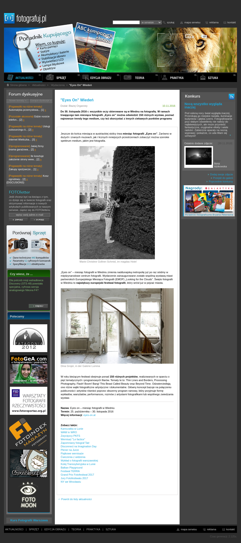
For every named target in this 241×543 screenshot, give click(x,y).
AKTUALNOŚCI (14, 529)
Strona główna (16, 85)
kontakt (232, 22)
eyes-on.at (90, 415)
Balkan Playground (71, 467)
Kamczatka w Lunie (72, 428)
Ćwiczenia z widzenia (73, 457)
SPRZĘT (34, 529)
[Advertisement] (208, 295)
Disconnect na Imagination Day (78, 446)
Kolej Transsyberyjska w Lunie (78, 464)
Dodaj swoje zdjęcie (220, 174)
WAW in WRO (69, 432)
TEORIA (76, 529)
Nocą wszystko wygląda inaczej (203, 105)
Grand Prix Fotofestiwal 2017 (77, 474)
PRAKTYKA (93, 529)
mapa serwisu (193, 22)
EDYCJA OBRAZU (55, 529)
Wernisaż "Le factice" (73, 439)
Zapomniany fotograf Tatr (75, 442)
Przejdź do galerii (222, 178)
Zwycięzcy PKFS (70, 435)
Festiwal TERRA (70, 471)
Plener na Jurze (70, 449)
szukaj (170, 22)
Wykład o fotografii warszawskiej (79, 460)
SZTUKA (111, 529)
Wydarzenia (58, 85)
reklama (213, 22)
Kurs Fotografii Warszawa (29, 520)
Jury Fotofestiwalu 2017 (74, 478)
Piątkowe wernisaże (72, 453)
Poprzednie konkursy (219, 181)
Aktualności (38, 85)
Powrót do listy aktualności (75, 499)
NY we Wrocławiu (71, 481)
